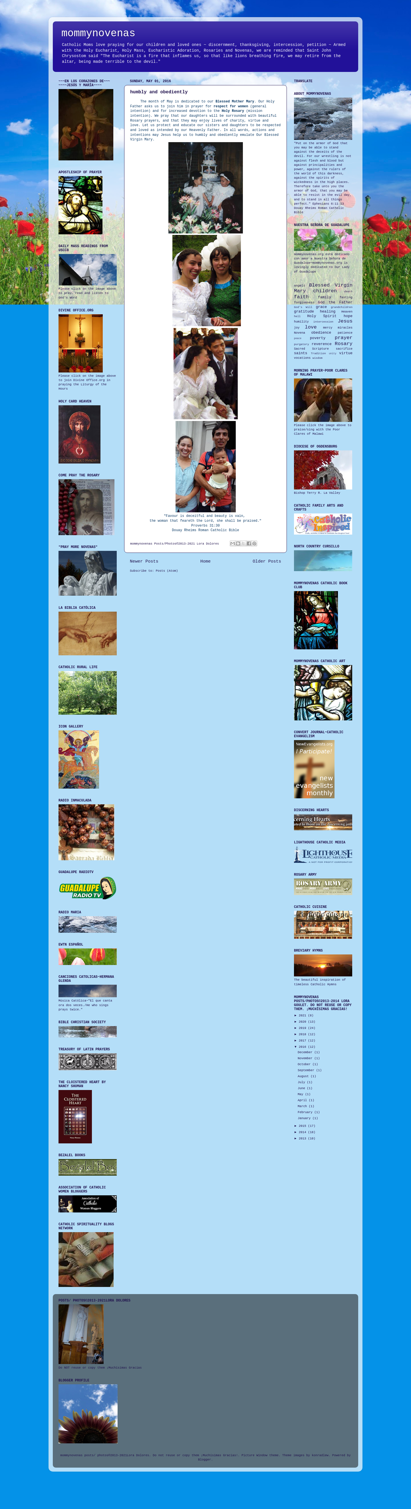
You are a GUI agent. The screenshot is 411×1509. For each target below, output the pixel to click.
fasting (346, 297)
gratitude (304, 311)
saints (300, 353)
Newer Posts (144, 561)
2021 (303, 1015)
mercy (327, 327)
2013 (303, 1138)
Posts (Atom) (167, 571)
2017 (303, 1040)
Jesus (345, 321)
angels (299, 285)
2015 (303, 1126)
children (325, 291)
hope (348, 316)
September (307, 1070)
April (303, 1100)
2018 (303, 1034)
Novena (299, 333)
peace (297, 338)
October (305, 1064)
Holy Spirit (322, 316)
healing (327, 311)
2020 (303, 1022)
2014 (303, 1132)
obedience (321, 333)
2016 (303, 1047)
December (306, 1052)
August (304, 1076)
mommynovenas (98, 33)
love (311, 327)
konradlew (320, 1455)
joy (296, 327)
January (305, 1118)
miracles (345, 327)
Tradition (318, 353)
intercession (323, 321)
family (324, 297)
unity (332, 353)
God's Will (303, 307)
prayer (343, 338)
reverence (322, 344)
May (301, 1094)
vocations (302, 358)
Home (205, 561)
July (302, 1082)
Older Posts (267, 561)
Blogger (204, 1459)
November (306, 1058)
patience (345, 333)
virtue (345, 353)
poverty (317, 338)
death (348, 291)
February (306, 1112)
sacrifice (344, 348)
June (302, 1088)
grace (321, 307)
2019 (303, 1028)
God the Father (335, 302)
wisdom (318, 358)
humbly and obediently (159, 92)
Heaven (346, 311)
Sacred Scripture (311, 348)
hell (297, 316)
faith (301, 297)
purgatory (301, 344)
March (303, 1106)
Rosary (343, 343)
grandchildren (341, 307)
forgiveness (304, 302)
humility (301, 321)
